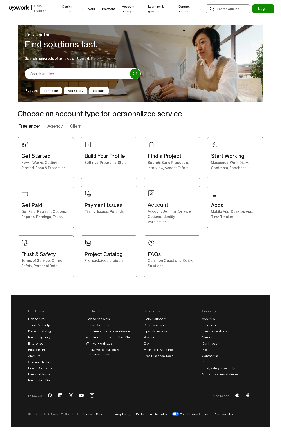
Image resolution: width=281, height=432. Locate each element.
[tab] (30, 126)
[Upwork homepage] (19, 8)
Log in (263, 9)
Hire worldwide (39, 374)
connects (51, 90)
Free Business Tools (158, 356)
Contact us (210, 356)
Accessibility (224, 414)
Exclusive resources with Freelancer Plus (104, 352)
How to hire (36, 319)
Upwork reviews (155, 331)
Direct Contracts (40, 368)
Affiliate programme (158, 349)
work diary (75, 90)
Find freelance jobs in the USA (108, 337)
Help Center (40, 8)
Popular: (32, 90)
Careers (208, 337)
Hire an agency (39, 337)
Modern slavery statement (221, 374)
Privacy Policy (121, 414)
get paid (99, 90)
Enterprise (35, 343)
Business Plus (38, 349)
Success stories (155, 325)
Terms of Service (95, 414)
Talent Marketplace (42, 325)
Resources (152, 337)
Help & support (155, 319)
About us (208, 319)
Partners (208, 362)
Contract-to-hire (40, 362)
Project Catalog (39, 331)
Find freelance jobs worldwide (108, 331)
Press (206, 349)
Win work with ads (99, 343)
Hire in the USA (39, 380)
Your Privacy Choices (195, 414)
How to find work (98, 319)
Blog (147, 343)
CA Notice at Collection (152, 414)
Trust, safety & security (218, 368)
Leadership (210, 325)
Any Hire (34, 356)
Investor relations (214, 331)
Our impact (210, 343)
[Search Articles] (83, 73)
